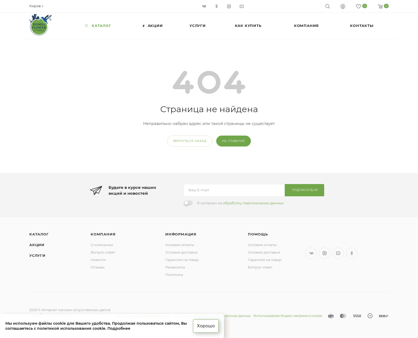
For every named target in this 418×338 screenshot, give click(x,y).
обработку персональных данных (253, 203)
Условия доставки (181, 252)
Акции (37, 245)
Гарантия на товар (182, 260)
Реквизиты (175, 267)
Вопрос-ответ (103, 252)
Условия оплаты (179, 245)
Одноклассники (351, 253)
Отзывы (97, 267)
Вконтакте (311, 253)
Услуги (37, 255)
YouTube (338, 253)
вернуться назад (190, 141)
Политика (174, 274)
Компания (103, 234)
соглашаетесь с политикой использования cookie (55, 328)
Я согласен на (240, 203)
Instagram (324, 253)
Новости (98, 260)
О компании (102, 245)
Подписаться (305, 190)
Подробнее (118, 328)
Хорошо (206, 325)
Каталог (39, 234)
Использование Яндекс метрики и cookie (287, 316)
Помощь (258, 234)
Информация (180, 234)
